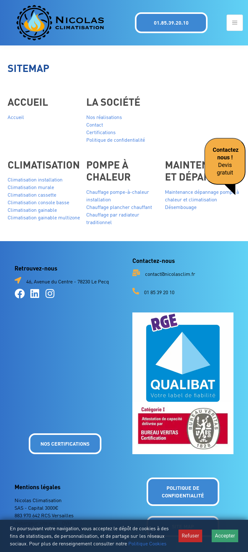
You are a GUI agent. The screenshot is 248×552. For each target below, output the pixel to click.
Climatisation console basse (38, 202)
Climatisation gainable (32, 210)
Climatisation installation (35, 179)
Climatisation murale (31, 187)
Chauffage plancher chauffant (119, 207)
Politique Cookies (147, 543)
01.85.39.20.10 (171, 23)
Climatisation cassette (32, 195)
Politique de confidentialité (115, 140)
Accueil (16, 117)
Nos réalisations (104, 117)
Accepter (225, 536)
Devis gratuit (226, 161)
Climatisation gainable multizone (44, 217)
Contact (94, 125)
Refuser (190, 536)
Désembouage (181, 207)
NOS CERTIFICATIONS (64, 444)
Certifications (101, 132)
